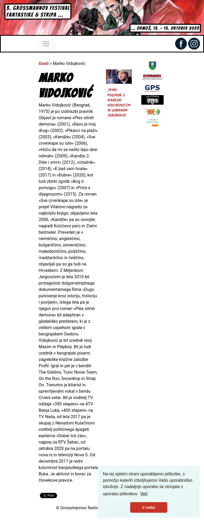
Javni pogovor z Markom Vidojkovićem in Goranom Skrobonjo (119, 102)
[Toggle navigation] (46, 43)
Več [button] (144, 494)
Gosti (44, 63)
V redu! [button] (148, 507)
